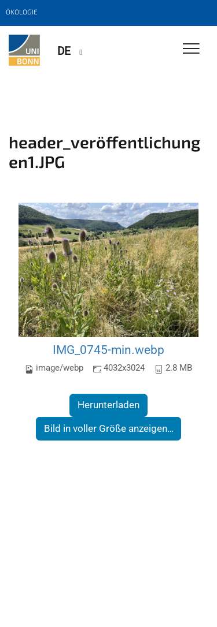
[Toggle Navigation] (191, 49)
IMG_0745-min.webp (108, 349)
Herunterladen (108, 404)
